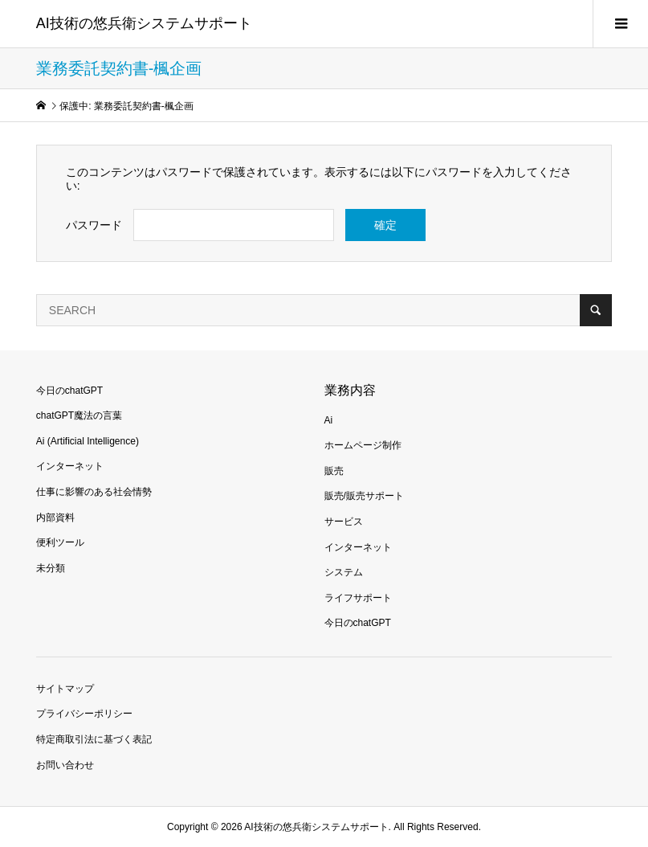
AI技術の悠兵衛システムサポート (144, 23)
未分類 (50, 568)
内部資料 (55, 517)
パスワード (94, 225)
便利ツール (60, 542)
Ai (328, 420)
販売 (334, 471)
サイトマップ (65, 688)
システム (343, 572)
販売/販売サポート (364, 495)
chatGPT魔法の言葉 (79, 415)
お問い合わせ (65, 765)
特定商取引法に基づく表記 (94, 739)
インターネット (70, 466)
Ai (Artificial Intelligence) (87, 441)
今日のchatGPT (69, 390)
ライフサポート (358, 598)
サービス (343, 521)
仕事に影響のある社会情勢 (94, 491)
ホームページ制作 (362, 445)
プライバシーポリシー (84, 713)
